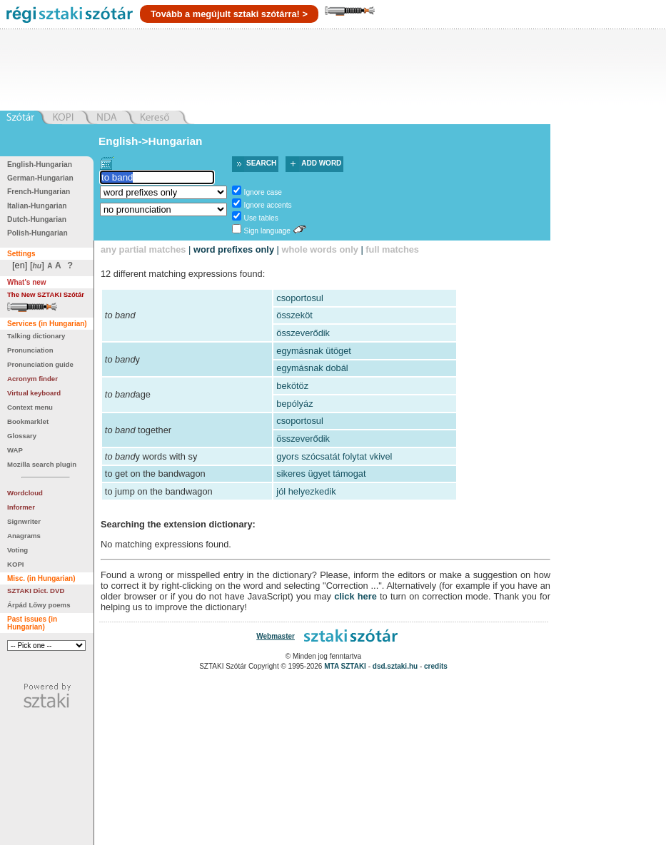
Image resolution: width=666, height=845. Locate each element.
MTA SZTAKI (345, 666)
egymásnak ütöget (313, 350)
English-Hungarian (39, 164)
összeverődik (303, 333)
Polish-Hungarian (37, 233)
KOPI (15, 564)
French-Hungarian (38, 192)
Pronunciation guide (40, 364)
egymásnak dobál (312, 368)
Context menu (30, 407)
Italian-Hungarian (37, 206)
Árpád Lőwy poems (39, 605)
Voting (17, 550)
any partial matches (143, 249)
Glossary (21, 436)
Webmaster (275, 636)
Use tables (261, 218)
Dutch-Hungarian (36, 219)
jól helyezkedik (305, 491)
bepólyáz (294, 403)
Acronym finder (32, 379)
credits (436, 666)
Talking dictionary (36, 336)
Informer (21, 507)
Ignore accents (268, 205)
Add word (321, 163)
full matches (392, 249)
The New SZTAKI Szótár (45, 294)
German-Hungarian (40, 178)
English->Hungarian (151, 141)
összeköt (294, 315)
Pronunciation (30, 350)
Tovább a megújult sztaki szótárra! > (229, 14)
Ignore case (263, 192)
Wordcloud (25, 493)
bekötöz (292, 385)
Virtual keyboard (34, 393)
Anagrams (24, 536)
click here (355, 596)
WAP (15, 450)
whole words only (319, 249)
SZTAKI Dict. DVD (35, 590)
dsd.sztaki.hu (395, 666)
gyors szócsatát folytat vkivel (334, 456)
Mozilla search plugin (41, 464)
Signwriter (24, 521)
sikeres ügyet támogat (320, 473)
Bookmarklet (28, 421)
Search (261, 163)
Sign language (267, 231)
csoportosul (299, 298)
